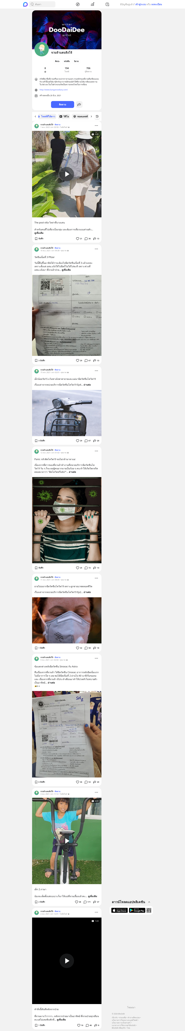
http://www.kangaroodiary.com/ (54, 89)
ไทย (128, 1028)
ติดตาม (62, 104)
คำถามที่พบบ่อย (134, 1017)
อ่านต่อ (87, 384)
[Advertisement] (131, 961)
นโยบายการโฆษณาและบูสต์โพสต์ (124, 1020)
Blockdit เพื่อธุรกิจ (118, 1028)
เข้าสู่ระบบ (140, 4)
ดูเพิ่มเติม (39, 232)
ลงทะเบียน (156, 4)
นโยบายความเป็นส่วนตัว (121, 1022)
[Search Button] (32, 4)
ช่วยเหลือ (122, 1017)
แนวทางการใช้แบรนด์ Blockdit (124, 1025)
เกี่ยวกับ (115, 1017)
